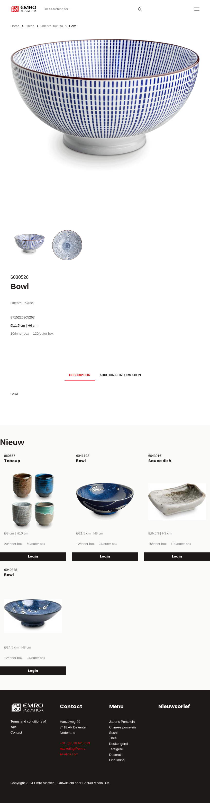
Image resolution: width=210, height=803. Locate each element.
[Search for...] (88, 9)
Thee (113, 738)
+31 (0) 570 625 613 (75, 743)
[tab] (80, 375)
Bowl (81, 461)
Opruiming (117, 760)
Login (33, 556)
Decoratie (116, 755)
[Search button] (140, 9)
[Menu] (196, 9)
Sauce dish (159, 461)
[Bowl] (105, 502)
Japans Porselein (122, 722)
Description (79, 375)
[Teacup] (33, 502)
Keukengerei (118, 744)
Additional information (120, 375)
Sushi (113, 733)
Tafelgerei (116, 749)
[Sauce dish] (177, 502)
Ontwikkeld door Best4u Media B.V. (84, 783)
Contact (16, 732)
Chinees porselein (122, 727)
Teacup (12, 461)
